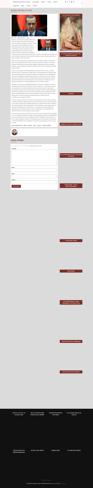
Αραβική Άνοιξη (18, 125)
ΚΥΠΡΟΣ (49, 1)
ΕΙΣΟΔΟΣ (28, 5)
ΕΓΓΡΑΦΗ (35, 5)
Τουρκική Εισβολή (46, 125)
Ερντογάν (30, 125)
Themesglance (63, 483)
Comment (14, 148)
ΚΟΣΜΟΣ (55, 1)
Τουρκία (39, 125)
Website (13, 179)
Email (13, 173)
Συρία (34, 125)
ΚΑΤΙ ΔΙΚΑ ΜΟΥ (16, 5)
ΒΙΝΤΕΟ (22, 5)
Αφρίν (24, 125)
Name (13, 167)
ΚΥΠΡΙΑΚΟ (43, 1)
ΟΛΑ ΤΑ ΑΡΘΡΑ (35, 1)
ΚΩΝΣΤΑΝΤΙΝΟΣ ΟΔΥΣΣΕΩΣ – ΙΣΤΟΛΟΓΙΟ (21, 1)
